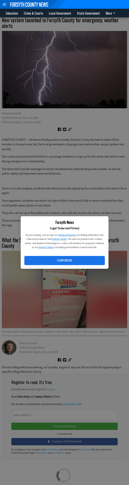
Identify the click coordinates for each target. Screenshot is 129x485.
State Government (88, 13)
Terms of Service (67, 235)
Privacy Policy (59, 239)
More (111, 13)
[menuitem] (111, 13)
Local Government (60, 13)
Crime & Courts (33, 13)
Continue (64, 260)
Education (12, 13)
